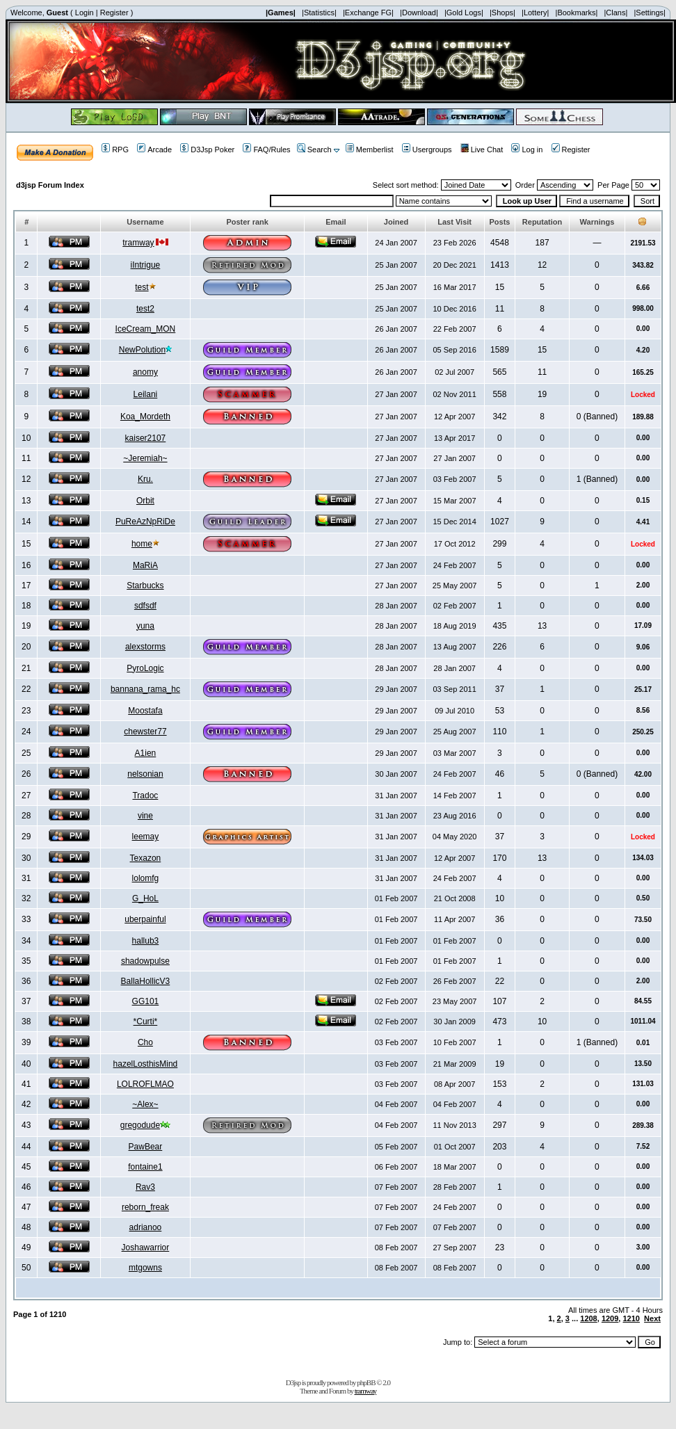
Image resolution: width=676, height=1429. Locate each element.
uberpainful (145, 919)
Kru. (145, 479)
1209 (610, 1318)
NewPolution (142, 350)
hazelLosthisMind (145, 1064)
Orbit (145, 501)
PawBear (146, 1147)
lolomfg (145, 878)
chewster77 (145, 731)
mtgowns (145, 1268)
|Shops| (502, 12)
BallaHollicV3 (145, 981)
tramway (138, 243)
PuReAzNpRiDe (145, 521)
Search (314, 149)
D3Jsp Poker (207, 149)
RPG (115, 149)
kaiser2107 (145, 438)
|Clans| (615, 12)
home (141, 544)
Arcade (154, 149)
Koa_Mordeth (145, 416)
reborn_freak (145, 1207)
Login (84, 12)
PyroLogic (145, 668)
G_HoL (145, 898)
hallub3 (145, 941)
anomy (145, 372)
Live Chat (481, 149)
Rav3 (145, 1187)
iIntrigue (146, 265)
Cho (145, 1042)
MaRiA (145, 565)
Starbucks (145, 585)
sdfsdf (145, 606)
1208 (588, 1318)
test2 (145, 309)
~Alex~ (145, 1104)
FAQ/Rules (266, 149)
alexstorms (145, 647)
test (141, 287)
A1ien (145, 753)
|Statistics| (319, 12)
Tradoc (145, 795)
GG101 (145, 1001)
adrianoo (145, 1227)
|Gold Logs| (463, 12)
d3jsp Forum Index (50, 185)
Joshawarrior (146, 1247)
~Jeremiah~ (145, 458)
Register (114, 12)
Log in (526, 149)
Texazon (145, 858)
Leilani (146, 394)
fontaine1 (145, 1167)
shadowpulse (145, 961)
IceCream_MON (145, 329)
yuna (145, 626)
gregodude (140, 1125)
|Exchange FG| (368, 12)
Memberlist (370, 149)
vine (145, 816)
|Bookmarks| (577, 12)
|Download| (419, 12)
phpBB (366, 1382)
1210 (630, 1318)
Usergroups (427, 149)
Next (652, 1318)
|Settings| (649, 12)
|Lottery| (535, 12)
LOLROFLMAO (145, 1084)
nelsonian (145, 774)
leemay (145, 836)
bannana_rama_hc (145, 689)
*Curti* (146, 1021)
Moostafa (145, 711)
